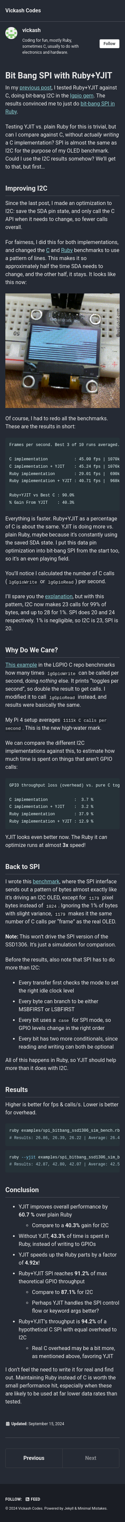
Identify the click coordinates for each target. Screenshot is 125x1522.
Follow (109, 43)
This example (21, 665)
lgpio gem (81, 95)
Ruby (67, 250)
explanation (59, 596)
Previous (33, 1458)
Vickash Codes (23, 10)
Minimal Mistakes (92, 1508)
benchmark (46, 881)
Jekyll (69, 1508)
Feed (32, 1499)
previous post (36, 87)
